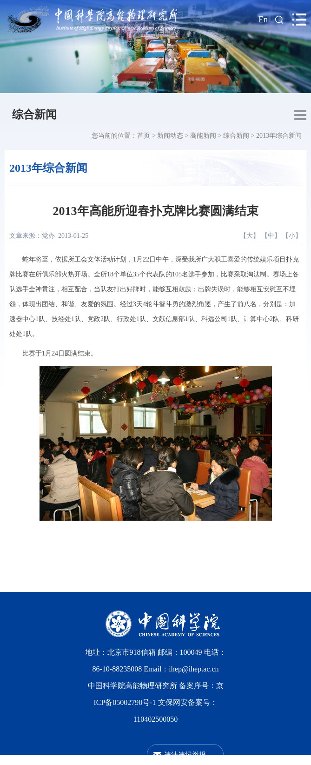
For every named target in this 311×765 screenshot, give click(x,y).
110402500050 (155, 719)
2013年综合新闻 (279, 135)
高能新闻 (203, 135)
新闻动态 (170, 135)
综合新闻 (34, 114)
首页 (143, 135)
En (263, 19)
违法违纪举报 (185, 754)
